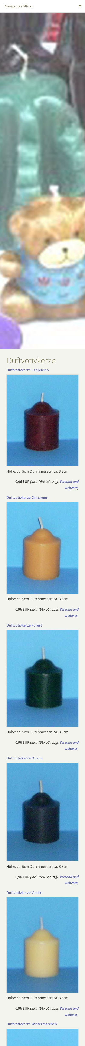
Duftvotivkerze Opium (24, 758)
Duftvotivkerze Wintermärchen (31, 1024)
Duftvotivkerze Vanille (24, 892)
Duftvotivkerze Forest (24, 625)
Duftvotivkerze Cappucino (27, 370)
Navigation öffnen (19, 6)
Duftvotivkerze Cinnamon (27, 497)
